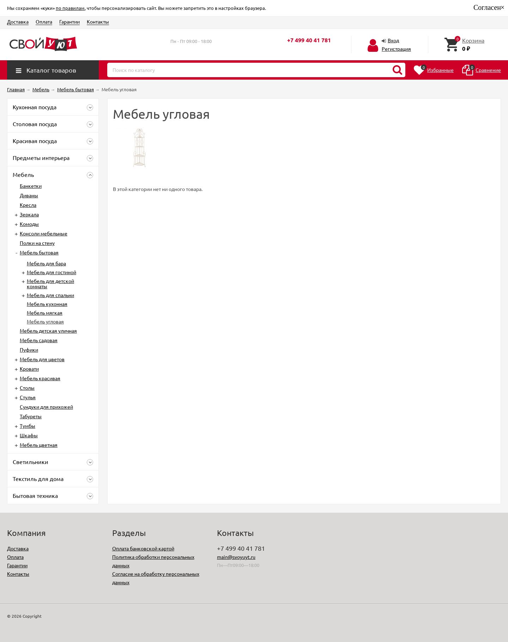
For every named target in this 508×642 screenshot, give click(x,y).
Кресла (28, 205)
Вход (393, 40)
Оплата (44, 21)
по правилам (70, 8)
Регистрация (396, 48)
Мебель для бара (46, 263)
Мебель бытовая (39, 252)
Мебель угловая (45, 321)
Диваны (29, 195)
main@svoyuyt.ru (236, 557)
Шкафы (29, 435)
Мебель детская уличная (48, 330)
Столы (27, 387)
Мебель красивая (40, 378)
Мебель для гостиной (51, 272)
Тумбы (27, 425)
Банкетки (31, 186)
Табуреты (31, 416)
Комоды (29, 224)
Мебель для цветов (42, 359)
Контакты (98, 21)
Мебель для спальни (50, 295)
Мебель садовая (39, 340)
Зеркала (29, 214)
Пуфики (29, 349)
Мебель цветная (39, 445)
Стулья (28, 397)
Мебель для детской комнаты (50, 283)
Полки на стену (37, 243)
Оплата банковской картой (143, 548)
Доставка (18, 21)
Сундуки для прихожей (46, 406)
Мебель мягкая (44, 312)
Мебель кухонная (47, 304)
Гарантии (69, 21)
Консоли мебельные (43, 233)
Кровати (29, 368)
